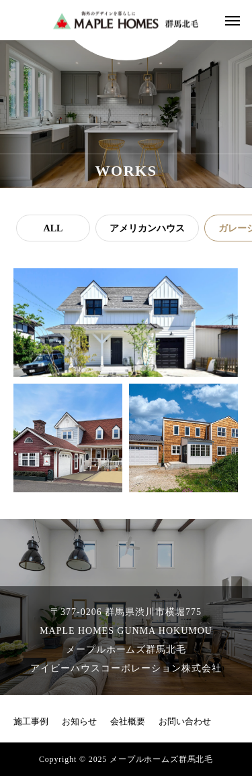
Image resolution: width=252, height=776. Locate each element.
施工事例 (30, 721)
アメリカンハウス (147, 228)
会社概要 (127, 721)
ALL (53, 228)
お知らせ (79, 721)
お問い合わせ (185, 721)
